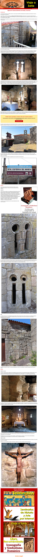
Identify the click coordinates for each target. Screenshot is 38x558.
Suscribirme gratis (19, 121)
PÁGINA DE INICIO (35, 8)
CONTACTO (1, 8)
